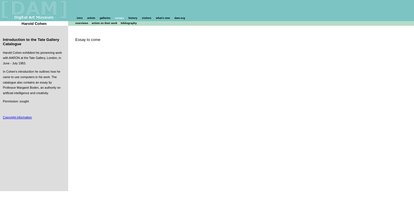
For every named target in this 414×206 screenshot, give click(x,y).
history (133, 18)
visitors (146, 18)
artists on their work (104, 23)
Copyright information (17, 117)
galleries (105, 18)
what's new (163, 18)
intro (80, 18)
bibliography (129, 23)
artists (91, 18)
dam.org (179, 18)
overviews (81, 23)
